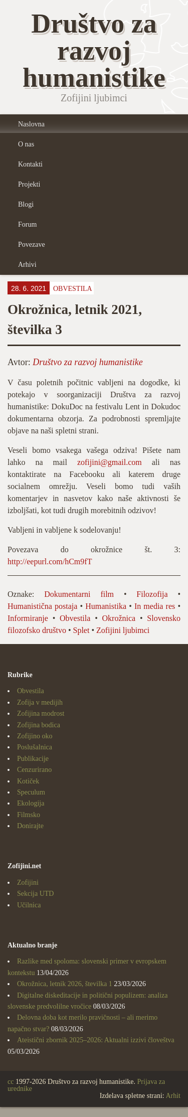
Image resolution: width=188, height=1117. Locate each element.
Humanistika (105, 606)
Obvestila (72, 288)
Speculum (31, 792)
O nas (26, 144)
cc (11, 1081)
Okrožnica (119, 618)
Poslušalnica (34, 747)
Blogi (26, 204)
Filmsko (28, 815)
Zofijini (28, 882)
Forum (27, 224)
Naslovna (31, 124)
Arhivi (27, 264)
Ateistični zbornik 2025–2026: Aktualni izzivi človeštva (95, 1040)
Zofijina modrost (41, 713)
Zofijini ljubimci (122, 630)
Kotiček (28, 781)
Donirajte (30, 826)
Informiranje (28, 618)
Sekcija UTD (35, 893)
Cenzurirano (34, 769)
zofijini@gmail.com (109, 462)
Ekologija (30, 803)
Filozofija (151, 594)
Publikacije (33, 758)
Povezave (31, 244)
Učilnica (29, 905)
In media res (154, 606)
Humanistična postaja (42, 606)
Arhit (172, 1095)
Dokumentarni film (79, 594)
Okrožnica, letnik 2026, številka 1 (64, 984)
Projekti (29, 184)
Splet (81, 630)
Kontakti (30, 164)
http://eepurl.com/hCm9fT (50, 561)
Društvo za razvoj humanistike (88, 362)
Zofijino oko (34, 736)
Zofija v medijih (40, 702)
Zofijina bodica (38, 725)
